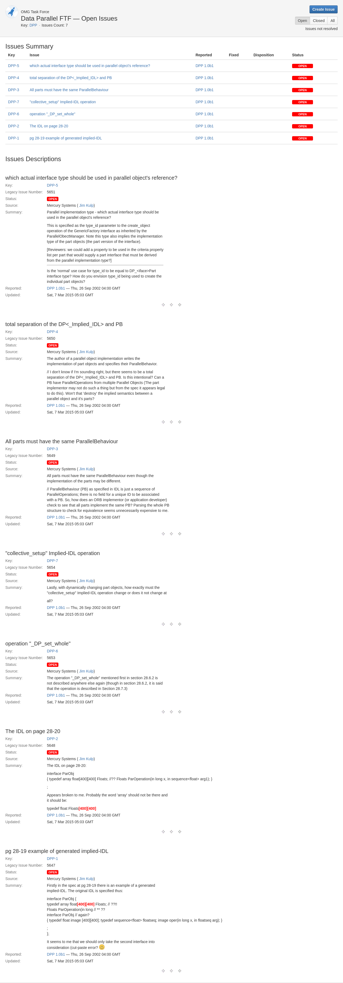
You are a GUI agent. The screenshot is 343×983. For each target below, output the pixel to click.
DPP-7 (13, 102)
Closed (319, 21)
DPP (33, 25)
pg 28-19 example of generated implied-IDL (66, 138)
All (332, 21)
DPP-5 (13, 66)
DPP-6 (13, 114)
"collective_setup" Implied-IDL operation (63, 102)
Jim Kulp (86, 205)
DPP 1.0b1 (205, 66)
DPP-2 (13, 126)
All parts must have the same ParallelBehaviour (69, 90)
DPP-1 (13, 138)
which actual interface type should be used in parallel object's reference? (90, 66)
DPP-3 (13, 90)
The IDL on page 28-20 (49, 126)
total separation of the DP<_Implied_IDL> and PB (71, 78)
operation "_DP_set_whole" (52, 114)
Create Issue (323, 9)
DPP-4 (13, 78)
